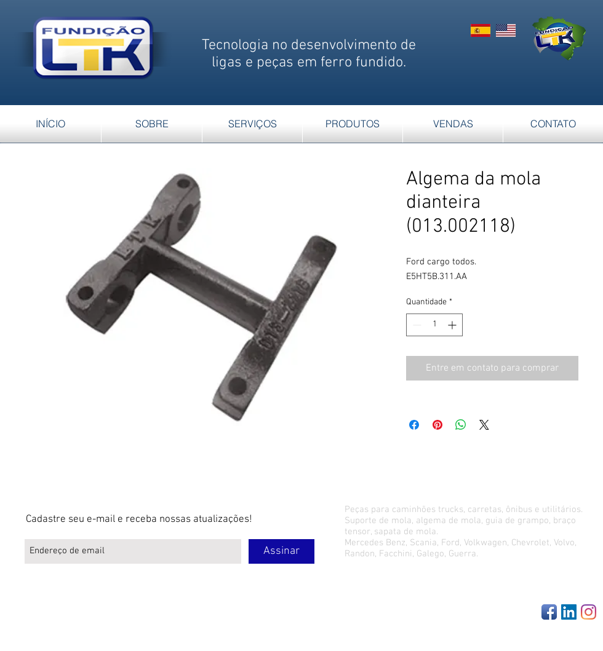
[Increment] (453, 325)
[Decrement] (415, 325)
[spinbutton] (434, 325)
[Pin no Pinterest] (437, 424)
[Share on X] (484, 424)
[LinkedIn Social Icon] (569, 612)
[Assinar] (281, 551)
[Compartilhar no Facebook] (414, 424)
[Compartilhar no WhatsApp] (460, 424)
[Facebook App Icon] (549, 612)
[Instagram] (588, 612)
